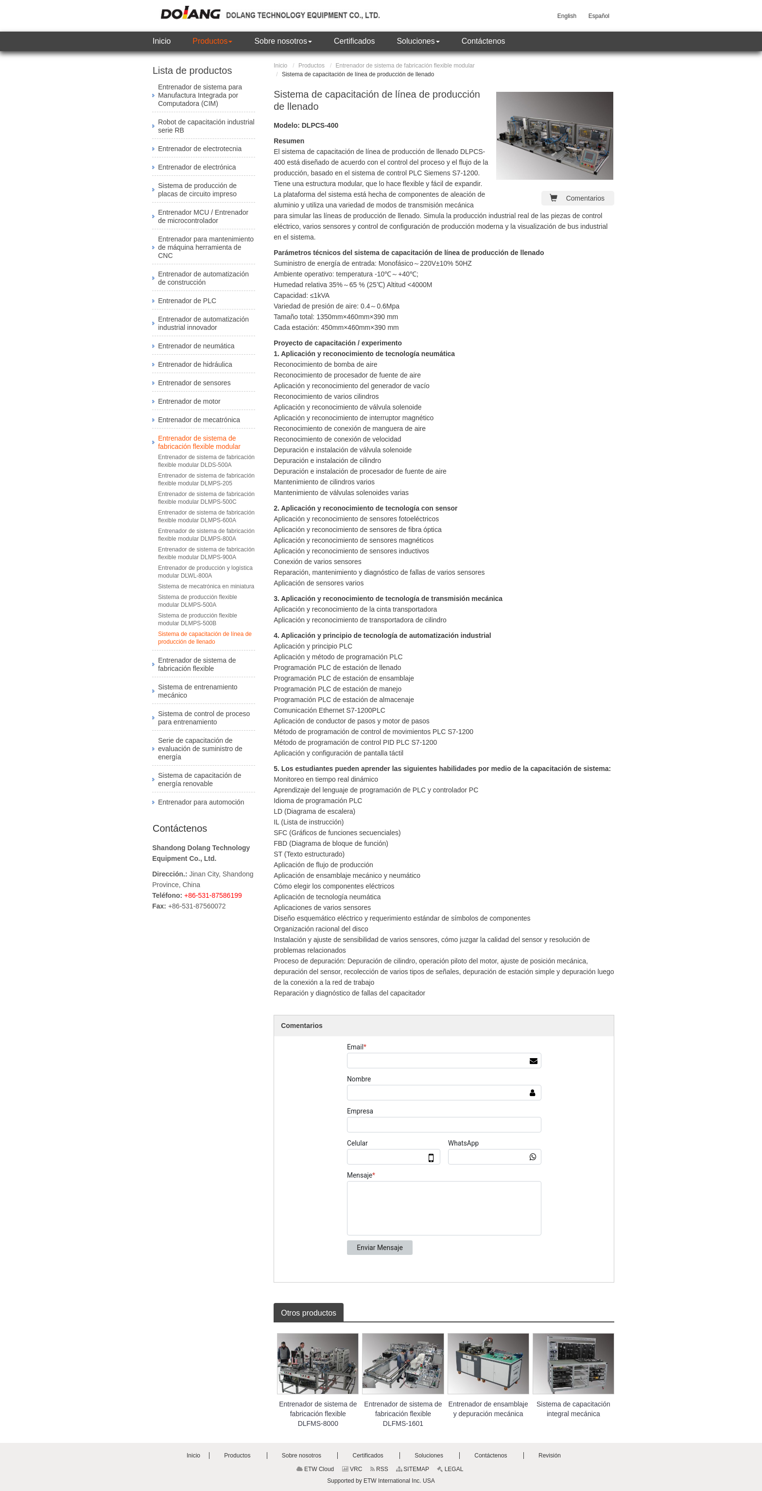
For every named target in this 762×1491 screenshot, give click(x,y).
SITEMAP (412, 1469)
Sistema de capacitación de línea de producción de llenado (205, 638)
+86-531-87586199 (213, 895)
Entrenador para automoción (201, 802)
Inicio (280, 65)
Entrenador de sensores (194, 383)
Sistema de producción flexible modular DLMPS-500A (197, 601)
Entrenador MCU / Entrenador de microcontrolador (203, 216)
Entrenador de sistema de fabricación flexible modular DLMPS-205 (206, 479)
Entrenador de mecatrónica (199, 420)
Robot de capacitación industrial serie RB (206, 126)
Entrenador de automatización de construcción (203, 278)
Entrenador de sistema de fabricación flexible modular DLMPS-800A (206, 535)
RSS (379, 1469)
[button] (212, 41)
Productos (311, 65)
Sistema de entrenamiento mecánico (197, 691)
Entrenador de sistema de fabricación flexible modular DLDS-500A (206, 461)
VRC (352, 1469)
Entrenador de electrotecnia (200, 149)
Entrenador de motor (189, 401)
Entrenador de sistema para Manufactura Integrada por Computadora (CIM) (200, 95)
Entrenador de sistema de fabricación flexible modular (405, 65)
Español (599, 16)
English (566, 16)
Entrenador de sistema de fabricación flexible (197, 664)
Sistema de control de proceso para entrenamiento (204, 718)
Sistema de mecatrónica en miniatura (206, 586)
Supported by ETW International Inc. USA (380, 1480)
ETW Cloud (315, 1469)
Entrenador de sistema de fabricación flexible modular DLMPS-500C (206, 498)
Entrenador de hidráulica (195, 364)
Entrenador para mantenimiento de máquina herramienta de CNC (206, 247)
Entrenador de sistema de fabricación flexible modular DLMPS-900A (206, 553)
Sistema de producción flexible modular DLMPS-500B (197, 619)
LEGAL (450, 1469)
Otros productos (308, 1313)
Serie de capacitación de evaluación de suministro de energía (200, 749)
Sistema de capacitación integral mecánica (573, 1409)
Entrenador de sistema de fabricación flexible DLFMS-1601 (403, 1413)
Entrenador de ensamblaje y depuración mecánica (488, 1409)
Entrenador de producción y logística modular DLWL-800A (205, 572)
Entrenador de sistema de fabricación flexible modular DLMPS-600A (206, 516)
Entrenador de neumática (196, 346)
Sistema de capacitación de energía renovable (199, 779)
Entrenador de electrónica (197, 167)
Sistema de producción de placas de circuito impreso (197, 190)
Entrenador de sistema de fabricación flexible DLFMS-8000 (318, 1413)
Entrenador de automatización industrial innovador (203, 323)
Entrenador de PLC (187, 301)
